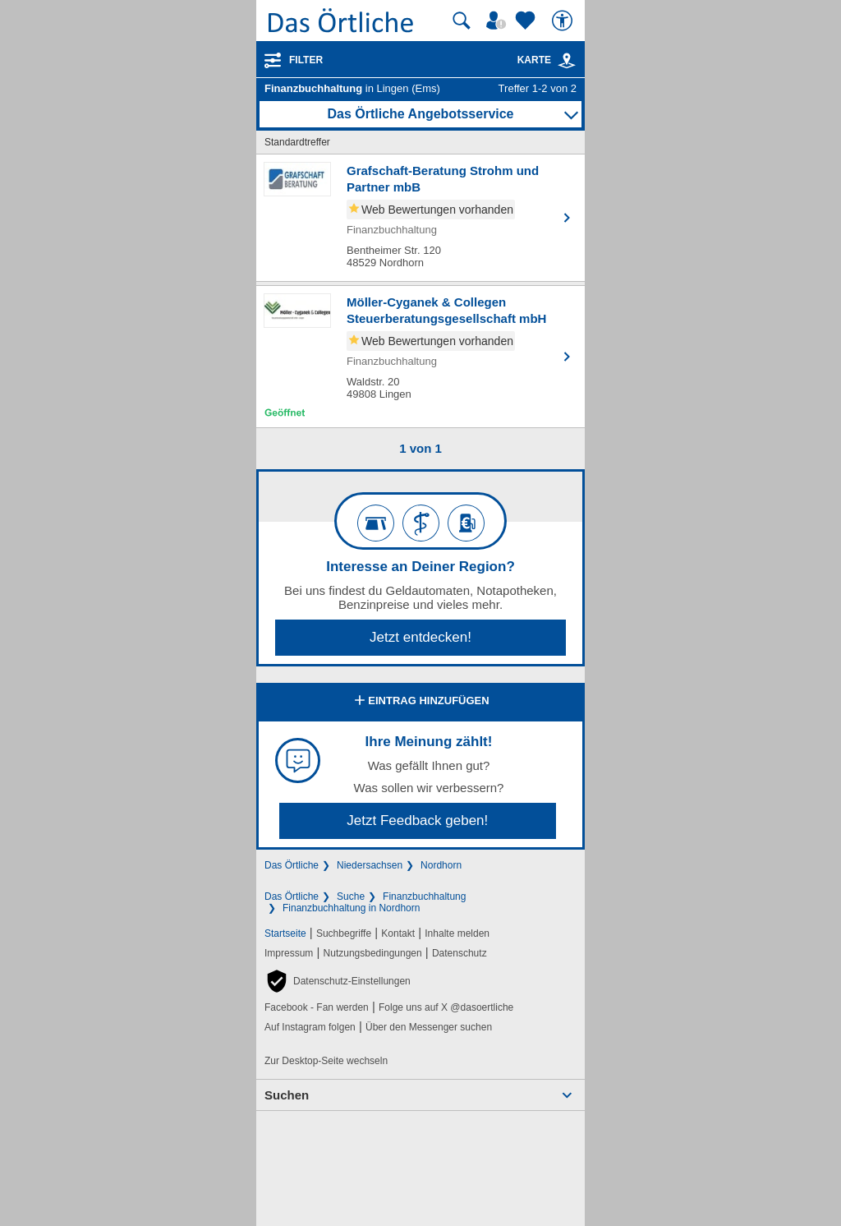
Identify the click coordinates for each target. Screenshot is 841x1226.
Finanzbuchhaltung (424, 896)
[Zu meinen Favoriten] (527, 20)
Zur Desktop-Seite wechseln (326, 1061)
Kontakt (398, 933)
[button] (337, 981)
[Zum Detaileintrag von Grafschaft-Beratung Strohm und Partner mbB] (420, 218)
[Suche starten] (461, 20)
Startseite (285, 933)
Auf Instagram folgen (310, 1027)
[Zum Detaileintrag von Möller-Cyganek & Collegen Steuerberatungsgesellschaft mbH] (420, 356)
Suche (351, 896)
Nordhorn (441, 865)
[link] (567, 61)
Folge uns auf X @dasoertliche (446, 1007)
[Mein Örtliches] (498, 20)
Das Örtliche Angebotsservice (420, 114)
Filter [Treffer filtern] (306, 60)
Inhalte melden (457, 933)
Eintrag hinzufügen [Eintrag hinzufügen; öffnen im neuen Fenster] (420, 702)
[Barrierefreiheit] (564, 20)
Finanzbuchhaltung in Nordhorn (351, 908)
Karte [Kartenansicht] (547, 60)
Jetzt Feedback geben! (417, 820)
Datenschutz (459, 953)
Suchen (286, 1095)
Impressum (288, 953)
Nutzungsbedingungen (373, 953)
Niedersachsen (369, 865)
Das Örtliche (291, 865)
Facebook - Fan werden (316, 1007)
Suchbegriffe (343, 933)
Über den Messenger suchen (428, 1027)
